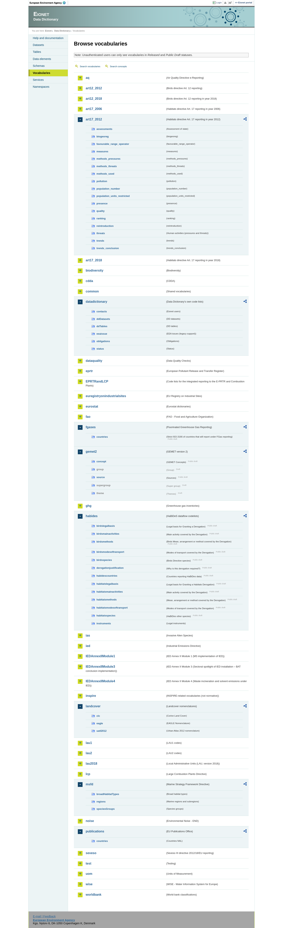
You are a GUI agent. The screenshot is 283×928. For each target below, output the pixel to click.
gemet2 (91, 451)
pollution (101, 181)
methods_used (105, 173)
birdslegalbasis (105, 525)
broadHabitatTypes (107, 794)
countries (102, 436)
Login (219, 2)
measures (102, 151)
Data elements (42, 59)
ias (88, 635)
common (92, 291)
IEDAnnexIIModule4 (100, 681)
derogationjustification (110, 567)
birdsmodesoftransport (110, 551)
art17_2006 (94, 109)
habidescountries (106, 575)
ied (88, 646)
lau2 (89, 753)
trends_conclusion (107, 248)
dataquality (94, 360)
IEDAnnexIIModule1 (100, 656)
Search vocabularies (90, 66)
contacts (101, 311)
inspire (91, 695)
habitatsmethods (106, 599)
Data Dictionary (62, 31)
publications (95, 831)
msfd (89, 784)
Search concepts (118, 66)
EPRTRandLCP (97, 381)
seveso (91, 853)
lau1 (89, 743)
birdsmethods (104, 541)
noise (90, 821)
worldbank (93, 894)
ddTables (101, 326)
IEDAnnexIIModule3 (100, 666)
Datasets (38, 45)
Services (38, 79)
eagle (99, 723)
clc (98, 715)
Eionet (48, 31)
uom (89, 873)
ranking (101, 218)
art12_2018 (94, 98)
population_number (108, 188)
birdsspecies (104, 559)
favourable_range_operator (112, 143)
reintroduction (105, 225)
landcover (93, 706)
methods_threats (106, 166)
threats (100, 233)
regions (101, 801)
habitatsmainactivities (109, 591)
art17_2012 (94, 119)
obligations (103, 341)
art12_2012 (94, 88)
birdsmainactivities (107, 533)
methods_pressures (108, 158)
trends (100, 240)
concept (101, 461)
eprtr (89, 371)
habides (91, 516)
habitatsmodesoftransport (112, 607)
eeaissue (101, 333)
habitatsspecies (105, 615)
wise (89, 884)
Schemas (39, 65)
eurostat (92, 406)
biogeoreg (102, 136)
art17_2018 (94, 260)
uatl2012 (101, 730)
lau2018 (91, 763)
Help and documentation (48, 38)
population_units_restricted (113, 196)
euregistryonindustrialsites (106, 396)
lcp (88, 774)
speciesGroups (105, 808)
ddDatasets (103, 318)
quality (100, 210)
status (100, 348)
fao (88, 416)
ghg (88, 505)
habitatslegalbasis (107, 583)
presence (102, 203)
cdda (89, 281)
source (100, 477)
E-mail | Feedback (44, 916)
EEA (49, 3)
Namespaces (41, 86)
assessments (104, 129)
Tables (37, 51)
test (88, 863)
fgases (91, 427)
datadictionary (96, 301)
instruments (103, 623)
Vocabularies (41, 72)
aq (87, 77)
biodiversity (94, 270)
